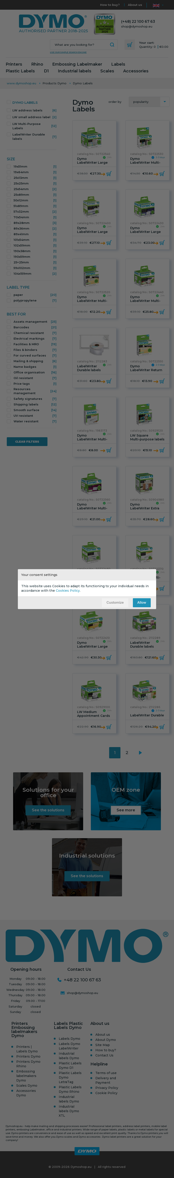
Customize (115, 602)
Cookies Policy (68, 591)
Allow (141, 602)
